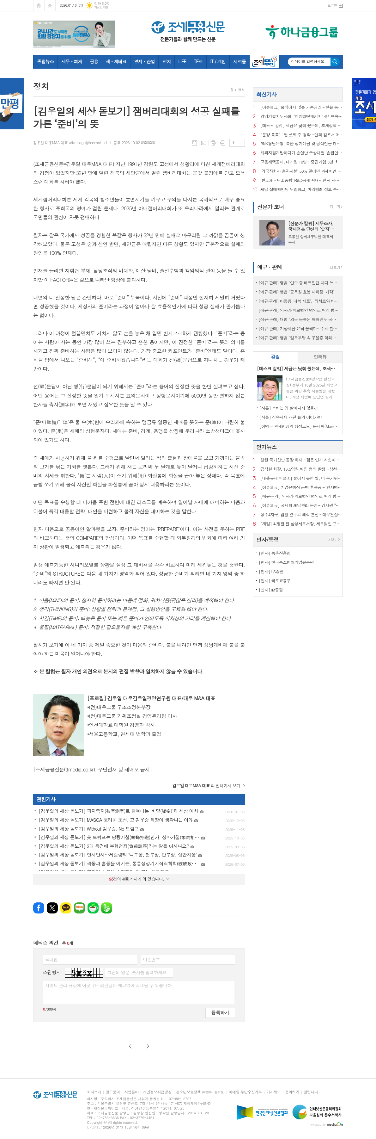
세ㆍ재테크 (116, 61)
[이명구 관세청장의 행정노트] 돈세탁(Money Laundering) (299, 426)
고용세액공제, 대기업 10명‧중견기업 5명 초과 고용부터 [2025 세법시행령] (301, 162)
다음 (147, 1046)
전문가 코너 (270, 207)
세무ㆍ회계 (71, 61)
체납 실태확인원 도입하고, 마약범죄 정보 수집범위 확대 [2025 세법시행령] (301, 189)
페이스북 (38, 907)
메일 (204, 143)
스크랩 (223, 143)
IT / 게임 (218, 61)
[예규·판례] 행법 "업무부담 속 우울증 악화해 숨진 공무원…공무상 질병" (299, 338)
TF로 (198, 61)
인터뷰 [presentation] (320, 356)
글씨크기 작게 (241, 143)
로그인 (332, 5)
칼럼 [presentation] (275, 356)
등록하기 (220, 1012)
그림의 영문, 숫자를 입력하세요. (137, 972)
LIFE (182, 61)
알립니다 (311, 1092)
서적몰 (239, 61)
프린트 (213, 143)
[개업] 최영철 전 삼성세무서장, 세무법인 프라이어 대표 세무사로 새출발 (301, 524)
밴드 (106, 907)
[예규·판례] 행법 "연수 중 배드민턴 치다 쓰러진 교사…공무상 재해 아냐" (299, 283)
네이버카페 (93, 907)
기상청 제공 (101, 7)
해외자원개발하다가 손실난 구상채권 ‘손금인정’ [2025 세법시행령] (301, 153)
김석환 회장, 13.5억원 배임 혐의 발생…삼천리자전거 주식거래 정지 (301, 469)
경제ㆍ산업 (144, 61)
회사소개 (94, 1092)
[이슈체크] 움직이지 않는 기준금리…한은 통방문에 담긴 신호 (301, 107)
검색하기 (335, 62)
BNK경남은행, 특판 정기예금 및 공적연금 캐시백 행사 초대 (301, 143)
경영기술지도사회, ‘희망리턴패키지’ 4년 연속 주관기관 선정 (301, 116)
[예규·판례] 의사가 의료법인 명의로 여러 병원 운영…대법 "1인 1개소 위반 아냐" (299, 310)
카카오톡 (65, 907)
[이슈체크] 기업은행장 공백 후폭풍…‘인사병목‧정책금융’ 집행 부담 (301, 487)
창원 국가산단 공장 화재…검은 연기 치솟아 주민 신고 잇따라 (301, 460)
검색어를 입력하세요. (308, 61)
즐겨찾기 (50, 5)
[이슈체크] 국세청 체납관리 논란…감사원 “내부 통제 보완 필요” (301, 505)
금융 (94, 61)
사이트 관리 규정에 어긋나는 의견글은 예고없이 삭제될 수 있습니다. (109, 985)
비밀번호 (151, 959)
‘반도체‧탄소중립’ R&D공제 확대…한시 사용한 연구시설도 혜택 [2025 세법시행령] (301, 180)
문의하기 (292, 1092)
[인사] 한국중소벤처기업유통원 (286, 562)
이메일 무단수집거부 (245, 1092)
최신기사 (266, 94)
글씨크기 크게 (233, 143)
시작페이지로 (38, 5)
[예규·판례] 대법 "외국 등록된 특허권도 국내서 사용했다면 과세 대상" (299, 319)
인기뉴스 (266, 447)
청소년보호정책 (200, 1092)
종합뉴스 (45, 61)
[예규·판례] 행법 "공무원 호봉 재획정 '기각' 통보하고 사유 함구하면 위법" (299, 292)
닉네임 (51, 959)
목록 (194, 143)
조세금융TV (264, 62)
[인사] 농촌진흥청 (275, 553)
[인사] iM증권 (271, 590)
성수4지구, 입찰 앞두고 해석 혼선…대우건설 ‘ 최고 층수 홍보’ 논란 (301, 514)
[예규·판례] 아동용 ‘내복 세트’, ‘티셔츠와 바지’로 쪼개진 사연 (299, 301)
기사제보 (273, 1092)
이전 (130, 1046)
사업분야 (131, 1092)
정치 (166, 61)
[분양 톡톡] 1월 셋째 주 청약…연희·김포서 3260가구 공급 (301, 135)
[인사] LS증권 (271, 571)
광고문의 (113, 1092)
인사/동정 (267, 539)
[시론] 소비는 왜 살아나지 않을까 (288, 408)
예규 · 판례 (269, 267)
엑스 (52, 907)
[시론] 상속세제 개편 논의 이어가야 (290, 417)
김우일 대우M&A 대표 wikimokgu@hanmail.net (70, 142)
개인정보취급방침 (157, 1092)
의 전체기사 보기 (206, 786)
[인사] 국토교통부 (275, 581)
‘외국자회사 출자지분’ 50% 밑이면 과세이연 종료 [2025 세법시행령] (301, 171)
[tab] (275, 356)
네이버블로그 (79, 907)
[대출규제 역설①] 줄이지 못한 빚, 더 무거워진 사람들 (301, 478)
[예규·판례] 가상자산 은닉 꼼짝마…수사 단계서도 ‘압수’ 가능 (299, 328)
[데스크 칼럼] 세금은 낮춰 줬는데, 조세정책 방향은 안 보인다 (301, 125)
